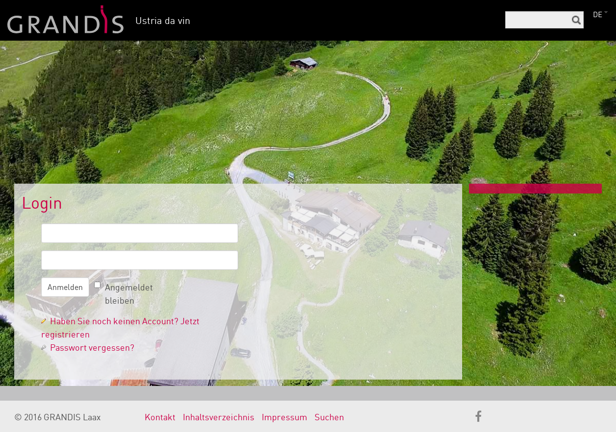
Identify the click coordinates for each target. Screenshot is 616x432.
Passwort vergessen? (92, 347)
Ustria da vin (162, 20)
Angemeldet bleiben (129, 294)
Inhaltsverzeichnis (218, 416)
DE (597, 14)
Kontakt (160, 416)
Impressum (284, 416)
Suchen (329, 416)
